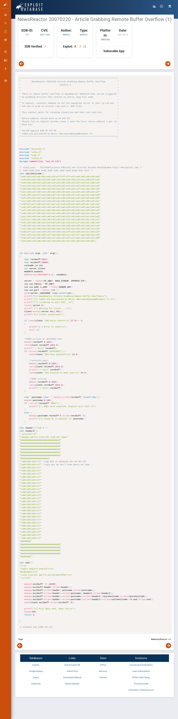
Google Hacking (36, 671)
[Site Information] (162, 6)
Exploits (36, 665)
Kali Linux (103, 671)
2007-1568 (45, 35)
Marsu (66, 35)
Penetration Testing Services (141, 690)
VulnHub (103, 677)
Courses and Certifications (141, 665)
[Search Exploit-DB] (170, 6)
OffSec (103, 665)
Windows (105, 39)
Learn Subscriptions (141, 671)
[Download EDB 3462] (76, 46)
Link (169, 639)
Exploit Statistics (72, 684)
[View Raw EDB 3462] (85, 46)
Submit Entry (72, 671)
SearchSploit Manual (72, 677)
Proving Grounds (141, 684)
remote (84, 35)
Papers (36, 677)
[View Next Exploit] (167, 63)
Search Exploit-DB (72, 665)
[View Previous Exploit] (21, 63)
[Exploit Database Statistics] (154, 6)
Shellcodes (36, 684)
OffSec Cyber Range (141, 677)
